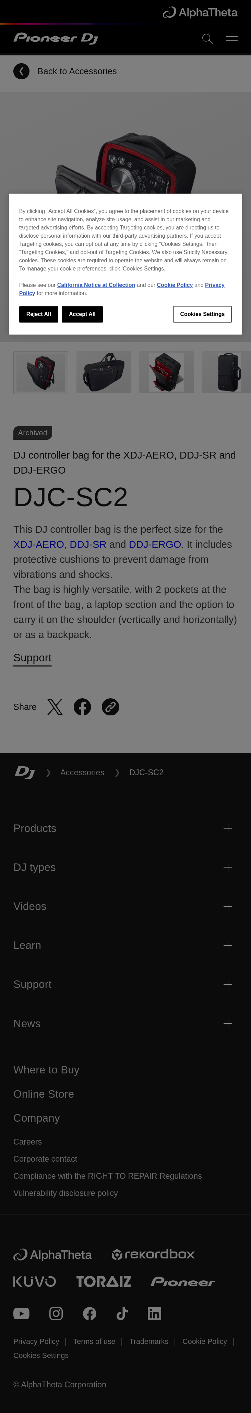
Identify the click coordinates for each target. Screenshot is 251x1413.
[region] (125, 264)
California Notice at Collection (96, 285)
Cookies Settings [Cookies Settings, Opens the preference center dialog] (202, 314)
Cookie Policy (175, 285)
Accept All (82, 314)
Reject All (38, 314)
